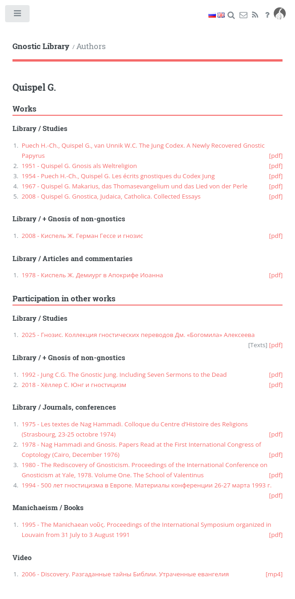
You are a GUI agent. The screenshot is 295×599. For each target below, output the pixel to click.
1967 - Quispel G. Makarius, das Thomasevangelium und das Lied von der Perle (135, 186)
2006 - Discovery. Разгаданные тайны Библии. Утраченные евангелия (125, 574)
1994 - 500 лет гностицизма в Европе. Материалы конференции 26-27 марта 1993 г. (147, 485)
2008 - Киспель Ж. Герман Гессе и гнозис (82, 235)
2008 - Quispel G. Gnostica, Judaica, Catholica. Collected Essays (111, 196)
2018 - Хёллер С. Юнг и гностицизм (74, 385)
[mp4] (274, 574)
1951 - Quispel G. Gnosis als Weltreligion (79, 166)
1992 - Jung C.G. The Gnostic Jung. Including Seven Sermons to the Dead (124, 374)
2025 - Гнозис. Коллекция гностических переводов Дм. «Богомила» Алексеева (138, 335)
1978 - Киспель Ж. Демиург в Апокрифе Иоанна (92, 275)
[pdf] (276, 155)
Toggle (18, 15)
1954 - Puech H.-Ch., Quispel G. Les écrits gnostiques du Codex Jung (118, 176)
